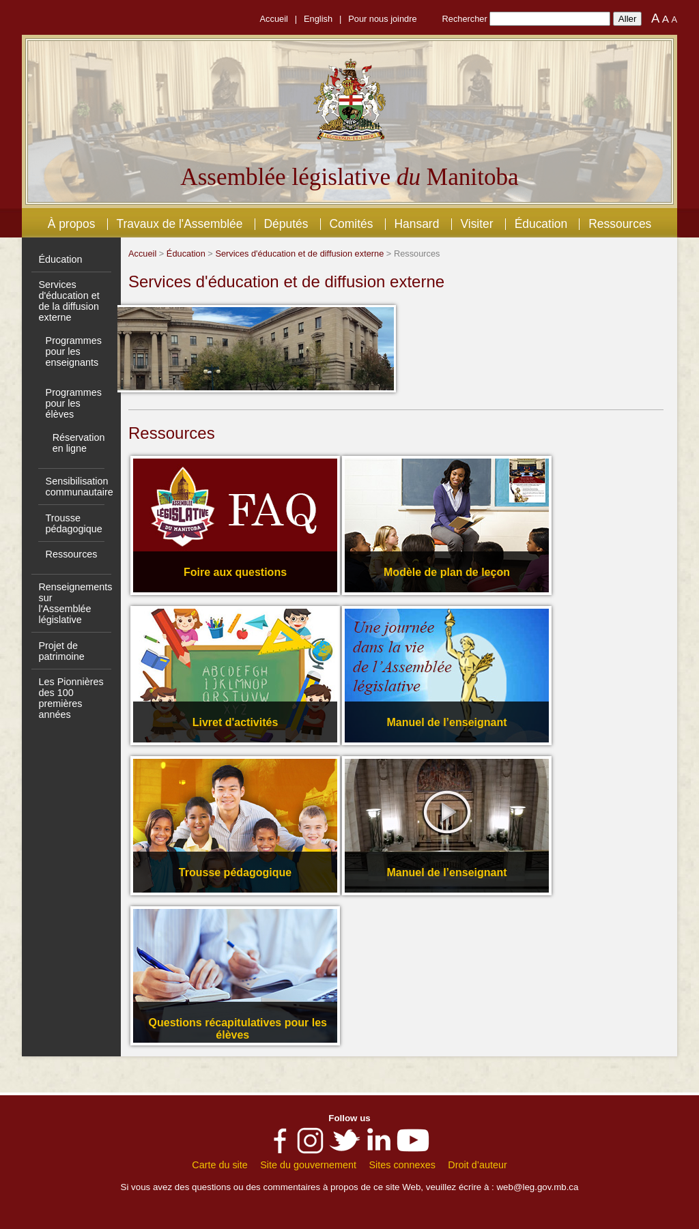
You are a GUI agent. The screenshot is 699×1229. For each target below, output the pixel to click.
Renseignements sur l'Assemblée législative (75, 603)
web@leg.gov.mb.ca (537, 1187)
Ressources (619, 224)
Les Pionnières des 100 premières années (70, 698)
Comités (351, 224)
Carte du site (220, 1164)
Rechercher (464, 19)
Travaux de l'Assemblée (180, 224)
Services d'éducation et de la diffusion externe (68, 301)
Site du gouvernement (308, 1164)
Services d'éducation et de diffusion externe (299, 253)
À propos (72, 224)
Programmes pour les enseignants (74, 351)
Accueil (274, 19)
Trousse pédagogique (74, 523)
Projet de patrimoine (61, 651)
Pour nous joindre (382, 19)
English (318, 19)
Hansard (416, 224)
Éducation (541, 224)
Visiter (476, 224)
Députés (285, 224)
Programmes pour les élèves (74, 403)
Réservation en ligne (79, 443)
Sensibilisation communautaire (79, 486)
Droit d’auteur (477, 1164)
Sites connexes (402, 1164)
